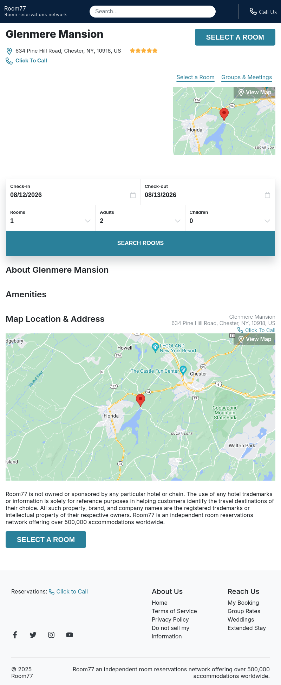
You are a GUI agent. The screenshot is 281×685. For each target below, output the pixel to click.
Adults (107, 212)
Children (199, 212)
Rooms (17, 212)
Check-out (156, 186)
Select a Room (235, 37)
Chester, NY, (80, 50)
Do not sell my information (170, 632)
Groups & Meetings (246, 77)
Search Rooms (140, 243)
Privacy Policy (170, 619)
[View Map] (254, 339)
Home (160, 602)
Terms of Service (174, 611)
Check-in (20, 186)
